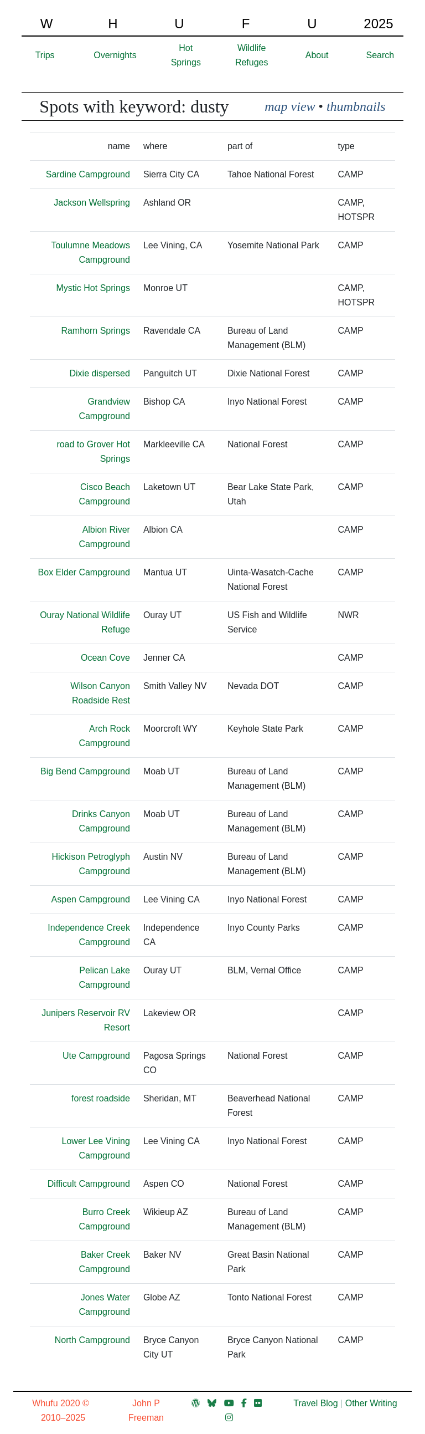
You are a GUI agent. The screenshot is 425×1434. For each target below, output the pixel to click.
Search (380, 55)
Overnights (115, 55)
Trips (45, 55)
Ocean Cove (105, 657)
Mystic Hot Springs (93, 288)
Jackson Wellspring (92, 202)
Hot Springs (186, 55)
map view (290, 106)
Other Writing (371, 1403)
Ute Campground (96, 1055)
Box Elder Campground (84, 572)
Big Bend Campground (85, 771)
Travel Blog (315, 1403)
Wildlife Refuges (251, 55)
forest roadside (100, 1098)
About (317, 55)
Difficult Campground (89, 1183)
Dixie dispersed (100, 373)
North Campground (92, 1340)
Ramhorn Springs (95, 330)
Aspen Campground (90, 899)
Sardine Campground (88, 174)
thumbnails (356, 106)
